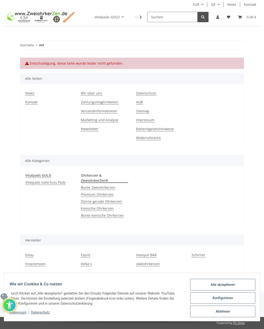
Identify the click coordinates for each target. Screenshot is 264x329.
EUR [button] (196, 4)
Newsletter (89, 129)
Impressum (20, 314)
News (231, 4)
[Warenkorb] (247, 17)
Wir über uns (91, 93)
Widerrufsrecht (148, 137)
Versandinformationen (99, 111)
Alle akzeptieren (220, 287)
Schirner (198, 255)
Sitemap (142, 111)
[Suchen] (172, 17)
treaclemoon (35, 264)
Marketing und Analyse (99, 120)
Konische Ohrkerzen (97, 208)
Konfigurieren (220, 299)
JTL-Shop (239, 323)
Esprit (85, 255)
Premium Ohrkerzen (97, 194)
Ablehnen (220, 312)
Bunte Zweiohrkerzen (98, 187)
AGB (139, 102)
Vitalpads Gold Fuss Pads (45, 182)
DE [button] (213, 4)
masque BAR (146, 255)
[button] (217, 17)
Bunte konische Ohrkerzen (102, 215)
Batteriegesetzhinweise (155, 129)
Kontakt (250, 4)
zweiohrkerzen (148, 264)
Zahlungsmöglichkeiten (99, 102)
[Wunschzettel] (228, 17)
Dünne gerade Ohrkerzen (101, 201)
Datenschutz (42, 314)
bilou (29, 255)
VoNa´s (86, 264)
